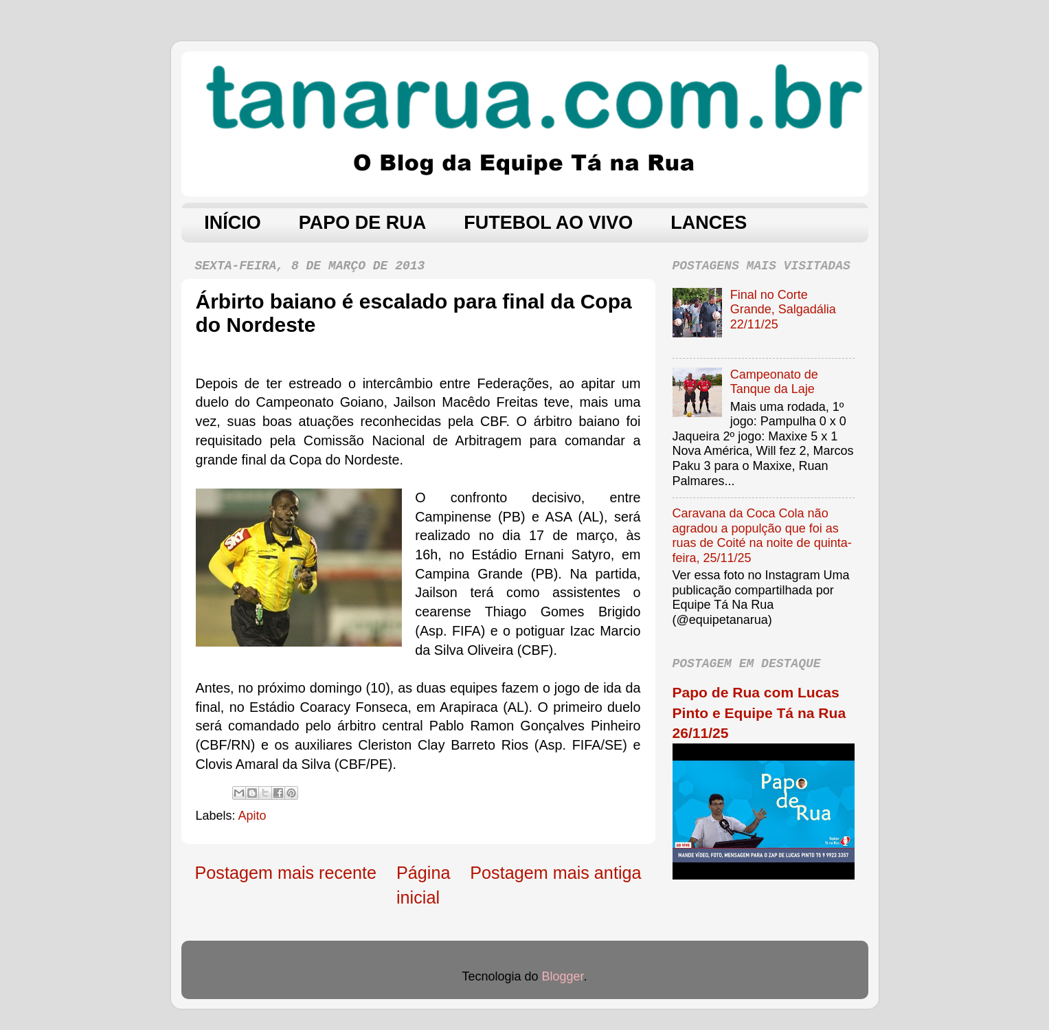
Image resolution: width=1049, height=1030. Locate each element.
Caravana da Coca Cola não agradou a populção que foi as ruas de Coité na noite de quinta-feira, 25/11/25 (762, 535)
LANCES (708, 222)
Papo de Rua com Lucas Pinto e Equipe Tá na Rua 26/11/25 (759, 712)
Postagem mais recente (286, 872)
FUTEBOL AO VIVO (548, 222)
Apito (252, 815)
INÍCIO (232, 222)
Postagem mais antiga (555, 872)
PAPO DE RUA (363, 222)
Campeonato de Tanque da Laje (774, 382)
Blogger (563, 976)
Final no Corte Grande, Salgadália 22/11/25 (783, 309)
